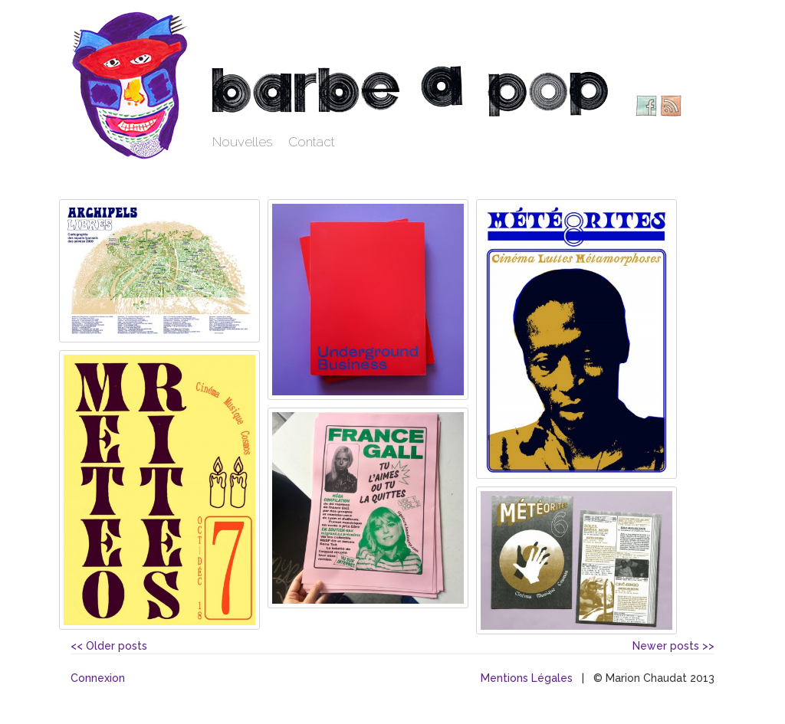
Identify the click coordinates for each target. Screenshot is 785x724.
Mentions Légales (527, 678)
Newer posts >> (673, 646)
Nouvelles (242, 141)
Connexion (98, 678)
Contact (311, 141)
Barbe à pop (132, 84)
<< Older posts (109, 646)
